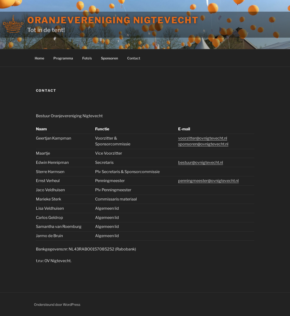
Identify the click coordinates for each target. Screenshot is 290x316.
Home (39, 58)
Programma (63, 58)
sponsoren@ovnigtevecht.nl (203, 144)
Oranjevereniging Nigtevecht (113, 20)
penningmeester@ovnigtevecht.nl (208, 180)
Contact (133, 58)
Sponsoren (109, 58)
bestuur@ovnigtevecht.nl (200, 162)
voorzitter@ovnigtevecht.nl (202, 138)
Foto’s (87, 58)
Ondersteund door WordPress (57, 304)
